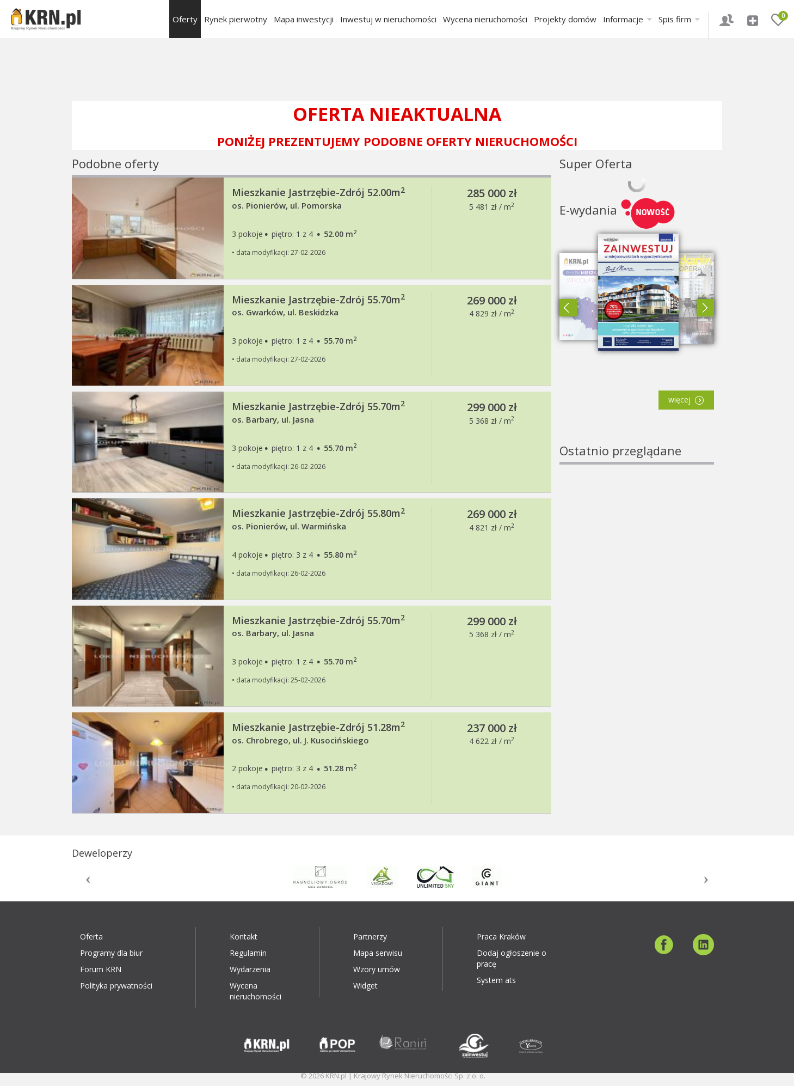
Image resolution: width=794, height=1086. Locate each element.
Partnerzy (370, 936)
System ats (496, 980)
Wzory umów (376, 969)
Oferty (185, 19)
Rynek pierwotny (235, 19)
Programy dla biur (111, 953)
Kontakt (243, 936)
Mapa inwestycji (304, 19)
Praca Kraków (501, 936)
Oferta (91, 936)
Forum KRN (100, 969)
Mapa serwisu (377, 953)
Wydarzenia (250, 969)
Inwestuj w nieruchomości (388, 19)
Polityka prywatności (116, 985)
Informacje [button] (627, 19)
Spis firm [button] (679, 19)
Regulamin (248, 953)
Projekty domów (565, 19)
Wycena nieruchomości (485, 19)
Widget (365, 985)
